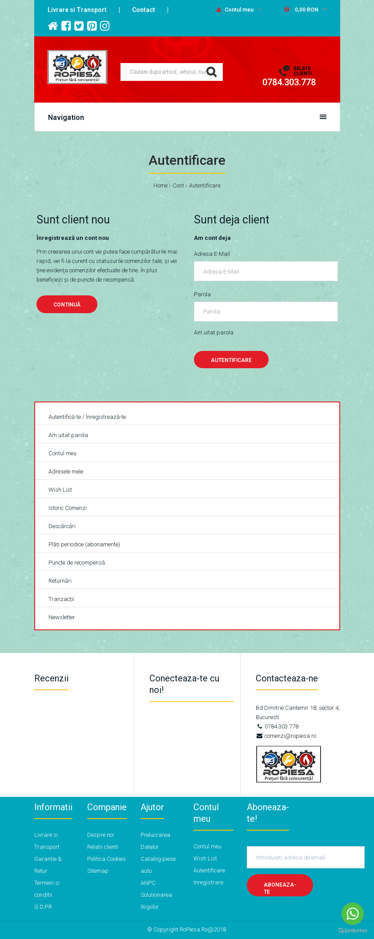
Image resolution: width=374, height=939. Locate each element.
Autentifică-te (64, 417)
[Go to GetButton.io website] (352, 930)
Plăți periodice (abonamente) (84, 544)
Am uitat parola (213, 332)
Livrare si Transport (77, 9)
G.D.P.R (43, 906)
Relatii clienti (102, 847)
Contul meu (235, 10)
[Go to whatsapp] (353, 914)
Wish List (60, 489)
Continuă (66, 305)
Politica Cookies (106, 858)
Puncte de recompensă (76, 562)
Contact (143, 9)
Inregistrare (208, 882)
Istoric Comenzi (67, 508)
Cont (178, 185)
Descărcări (62, 526)
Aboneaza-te (280, 888)
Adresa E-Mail (212, 254)
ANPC (148, 882)
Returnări (60, 580)
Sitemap (98, 870)
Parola (202, 294)
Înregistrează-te (106, 417)
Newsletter (61, 617)
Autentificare (205, 185)
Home (160, 185)
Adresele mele (65, 471)
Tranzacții (61, 599)
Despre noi (100, 835)
